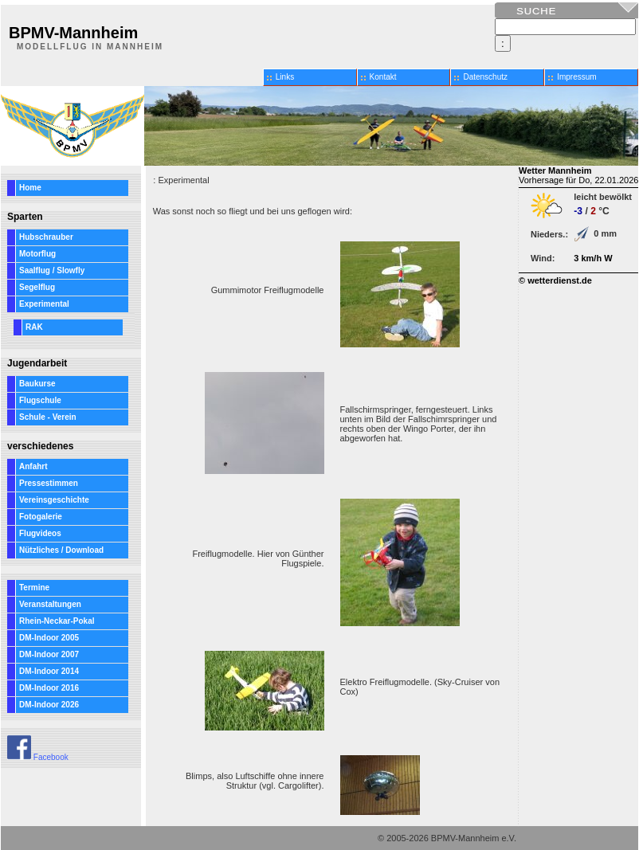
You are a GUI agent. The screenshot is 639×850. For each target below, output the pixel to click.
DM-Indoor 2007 (49, 654)
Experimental (44, 304)
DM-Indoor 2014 (49, 671)
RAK (34, 327)
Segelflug (37, 287)
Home (30, 187)
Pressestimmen (48, 483)
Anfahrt (33, 466)
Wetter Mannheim (555, 170)
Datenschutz (485, 76)
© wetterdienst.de (555, 280)
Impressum (576, 76)
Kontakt (383, 76)
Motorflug (37, 253)
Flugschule (40, 400)
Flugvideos (40, 533)
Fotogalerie (40, 516)
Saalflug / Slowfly (51, 270)
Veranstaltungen (50, 604)
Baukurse (37, 383)
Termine (34, 587)
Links (285, 76)
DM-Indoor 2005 (49, 637)
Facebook (38, 757)
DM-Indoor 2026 (49, 704)
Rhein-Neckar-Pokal (56, 621)
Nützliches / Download (61, 550)
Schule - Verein (47, 417)
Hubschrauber (46, 237)
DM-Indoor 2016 (49, 688)
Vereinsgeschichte (54, 500)
